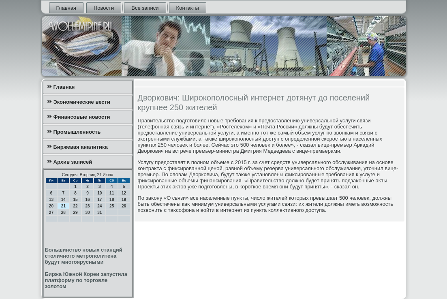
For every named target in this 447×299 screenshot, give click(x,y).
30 (87, 212)
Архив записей (72, 162)
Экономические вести (81, 102)
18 (111, 199)
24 (99, 206)
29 (75, 212)
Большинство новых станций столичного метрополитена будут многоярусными (83, 256)
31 (99, 212)
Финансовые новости (81, 117)
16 (87, 199)
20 (51, 206)
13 (51, 199)
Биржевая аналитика (80, 147)
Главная (66, 8)
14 (63, 199)
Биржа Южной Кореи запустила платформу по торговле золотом (86, 280)
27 (51, 212)
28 (63, 212)
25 (111, 206)
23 (87, 206)
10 (99, 193)
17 (99, 199)
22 (75, 206)
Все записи (144, 8)
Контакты (187, 8)
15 (75, 199)
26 (124, 206)
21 (63, 206)
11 (111, 193)
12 (124, 193)
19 (124, 199)
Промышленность (77, 132)
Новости (104, 8)
